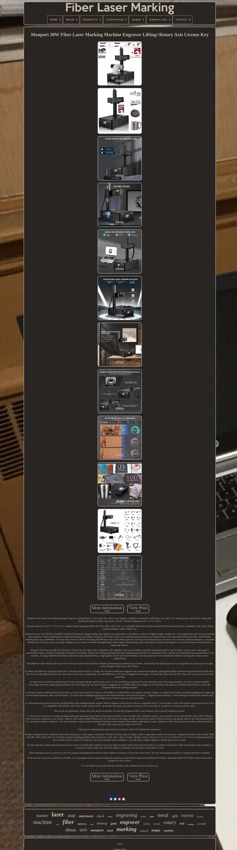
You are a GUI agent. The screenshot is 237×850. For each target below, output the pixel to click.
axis (83, 829)
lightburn (82, 824)
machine (42, 822)
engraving (126, 815)
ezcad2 (156, 824)
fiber (68, 822)
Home (119, 844)
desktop (102, 823)
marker (42, 815)
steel (110, 830)
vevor (110, 816)
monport (97, 830)
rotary (170, 822)
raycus (187, 815)
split (175, 816)
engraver (130, 822)
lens (91, 824)
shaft (71, 816)
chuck (100, 816)
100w (151, 816)
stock (57, 824)
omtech (144, 830)
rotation (200, 816)
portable (201, 823)
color (143, 816)
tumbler (169, 830)
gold (113, 823)
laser (58, 814)
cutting (146, 824)
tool (181, 823)
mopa (156, 830)
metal (163, 815)
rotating (191, 824)
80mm (71, 830)
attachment (86, 816)
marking (126, 829)
